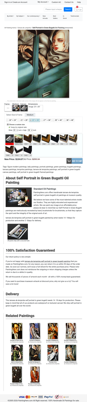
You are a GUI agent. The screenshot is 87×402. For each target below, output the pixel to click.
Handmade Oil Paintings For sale (21, 9)
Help (79, 2)
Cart (79, 9)
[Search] (53, 9)
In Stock (65, 17)
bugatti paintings (74, 167)
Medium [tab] (30, 115)
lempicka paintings (24, 169)
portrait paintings (46, 167)
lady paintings (33, 167)
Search (68, 9)
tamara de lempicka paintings (45, 169)
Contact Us (69, 2)
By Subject (19, 16)
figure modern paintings (17, 167)
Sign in (7, 2)
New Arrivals (45, 17)
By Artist (10, 16)
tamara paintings (9, 169)
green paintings (60, 167)
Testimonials (75, 16)
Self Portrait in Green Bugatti (43, 28)
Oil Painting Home (10, 28)
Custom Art (56, 2)
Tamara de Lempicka (24, 28)
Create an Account (19, 2)
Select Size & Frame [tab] (14, 115)
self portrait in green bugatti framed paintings (35, 172)
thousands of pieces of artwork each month (29, 277)
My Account (43, 2)
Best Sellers (55, 17)
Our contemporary (33, 16)
